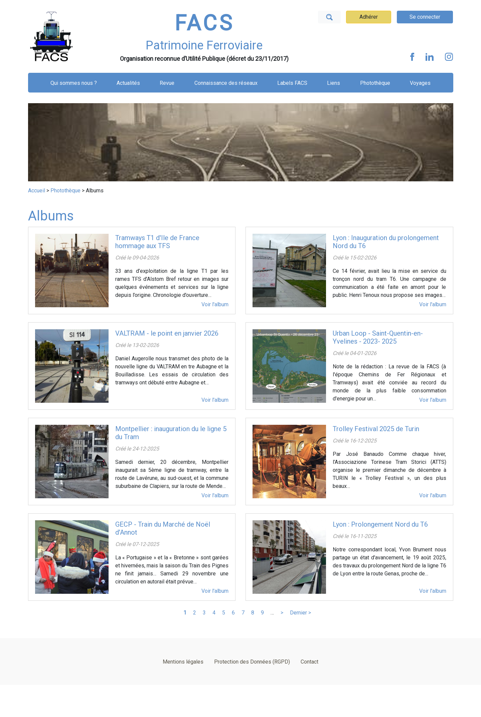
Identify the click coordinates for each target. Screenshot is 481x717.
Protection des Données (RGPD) (252, 662)
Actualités (128, 83)
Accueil (36, 190)
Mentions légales (183, 662)
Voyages (420, 83)
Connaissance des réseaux (226, 83)
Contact (309, 662)
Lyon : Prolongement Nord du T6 (380, 524)
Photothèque (375, 83)
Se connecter (425, 17)
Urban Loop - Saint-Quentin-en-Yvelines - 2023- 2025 (378, 337)
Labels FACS (292, 83)
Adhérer (368, 17)
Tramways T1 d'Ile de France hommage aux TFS (157, 242)
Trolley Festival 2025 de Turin (376, 429)
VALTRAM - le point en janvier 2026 (166, 333)
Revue (167, 83)
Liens (333, 83)
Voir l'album (214, 304)
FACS (204, 23)
